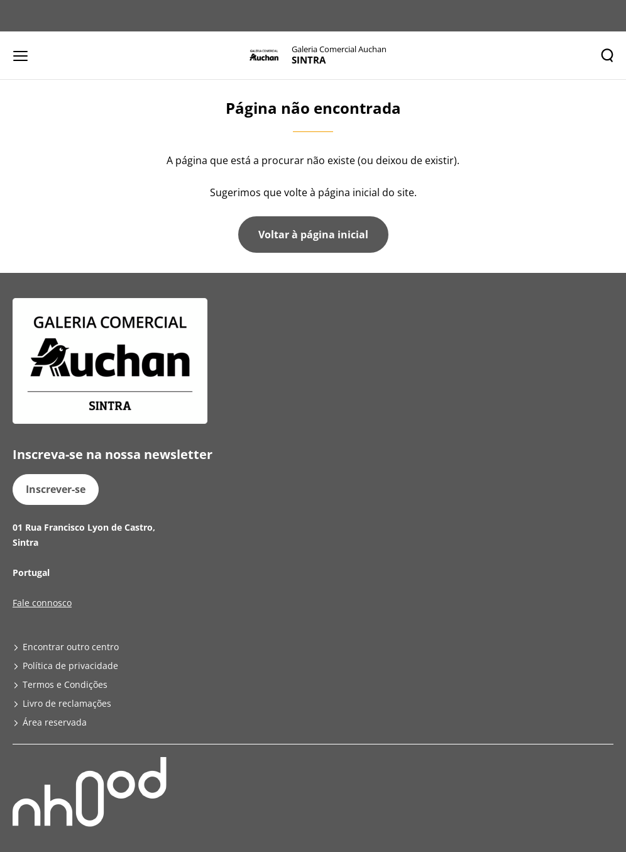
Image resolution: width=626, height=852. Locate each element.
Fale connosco (42, 603)
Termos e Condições (65, 684)
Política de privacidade (70, 666)
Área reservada (55, 722)
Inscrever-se (55, 489)
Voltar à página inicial (313, 234)
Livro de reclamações (67, 703)
